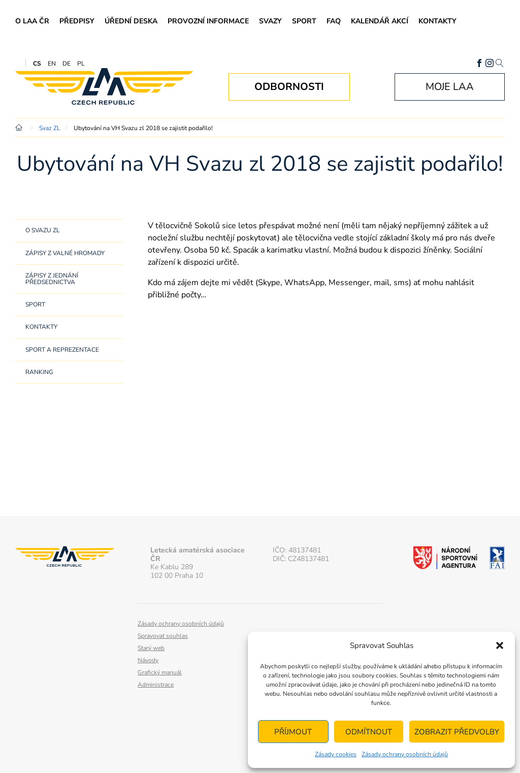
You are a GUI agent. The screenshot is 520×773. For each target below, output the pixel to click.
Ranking (39, 372)
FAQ (334, 21)
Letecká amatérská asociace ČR (104, 86)
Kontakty (437, 21)
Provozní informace (208, 21)
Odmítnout (368, 732)
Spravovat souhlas (163, 636)
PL (81, 63)
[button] (500, 645)
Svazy (270, 21)
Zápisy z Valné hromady (65, 253)
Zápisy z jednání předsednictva (51, 278)
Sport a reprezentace (62, 350)
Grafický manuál (160, 672)
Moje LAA (450, 87)
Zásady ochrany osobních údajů (405, 754)
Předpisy (76, 21)
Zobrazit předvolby (456, 732)
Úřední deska (131, 21)
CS (37, 63)
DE (66, 63)
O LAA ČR (32, 21)
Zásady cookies (335, 754)
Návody (148, 660)
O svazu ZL (42, 230)
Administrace (156, 685)
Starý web (151, 648)
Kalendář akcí (379, 21)
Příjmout (293, 732)
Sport (304, 21)
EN (52, 63)
